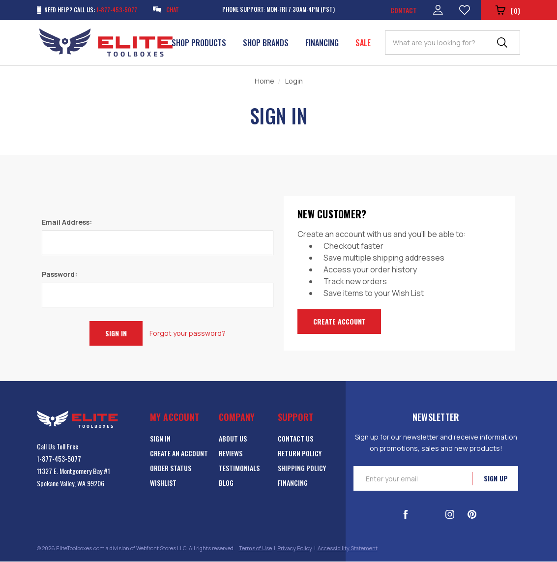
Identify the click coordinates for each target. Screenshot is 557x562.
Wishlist (163, 483)
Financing (322, 43)
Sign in (160, 439)
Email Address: (67, 222)
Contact (403, 10)
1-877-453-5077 (59, 459)
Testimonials (239, 468)
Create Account (339, 321)
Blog (226, 483)
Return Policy (300, 453)
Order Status (170, 468)
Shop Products (199, 43)
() (507, 11)
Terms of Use (255, 548)
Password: (59, 274)
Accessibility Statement (348, 548)
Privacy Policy (294, 548)
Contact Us (295, 439)
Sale (363, 43)
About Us (233, 439)
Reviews (230, 453)
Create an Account (179, 453)
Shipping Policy (302, 468)
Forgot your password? (187, 333)
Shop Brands (266, 43)
